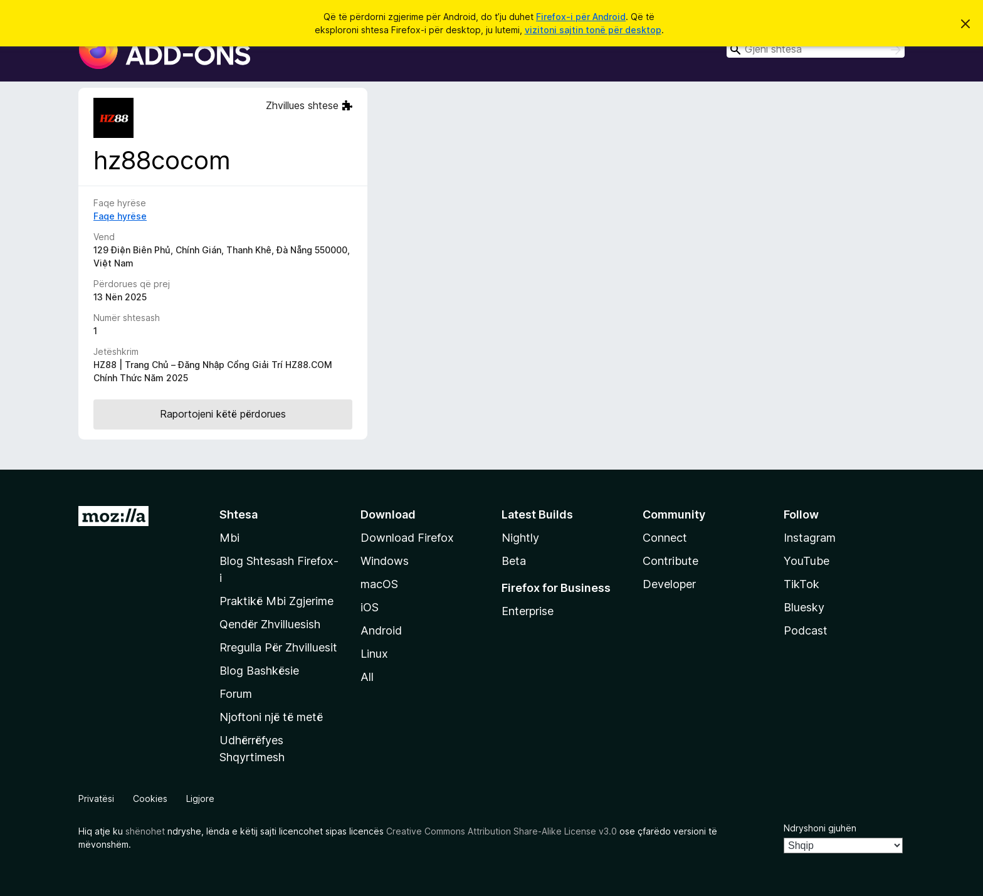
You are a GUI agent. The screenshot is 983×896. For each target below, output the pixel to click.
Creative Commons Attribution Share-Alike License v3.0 (501, 831)
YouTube (806, 560)
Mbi (229, 537)
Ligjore (200, 798)
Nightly (520, 537)
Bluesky (804, 607)
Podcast (806, 630)
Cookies (150, 798)
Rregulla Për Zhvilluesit (278, 647)
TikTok (801, 584)
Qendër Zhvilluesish (269, 624)
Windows (384, 560)
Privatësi (96, 798)
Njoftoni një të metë (271, 717)
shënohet (145, 831)
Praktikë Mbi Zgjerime (276, 601)
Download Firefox (407, 537)
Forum (235, 693)
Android (381, 630)
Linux (374, 653)
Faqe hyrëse (120, 216)
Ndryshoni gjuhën (820, 828)
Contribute (670, 560)
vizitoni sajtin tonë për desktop (593, 29)
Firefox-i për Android (581, 16)
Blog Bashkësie (259, 670)
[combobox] (816, 49)
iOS (369, 607)
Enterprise (528, 611)
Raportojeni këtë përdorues (223, 414)
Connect (665, 537)
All (367, 676)
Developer (669, 584)
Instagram (810, 537)
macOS (379, 584)
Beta (514, 560)
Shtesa (238, 514)
